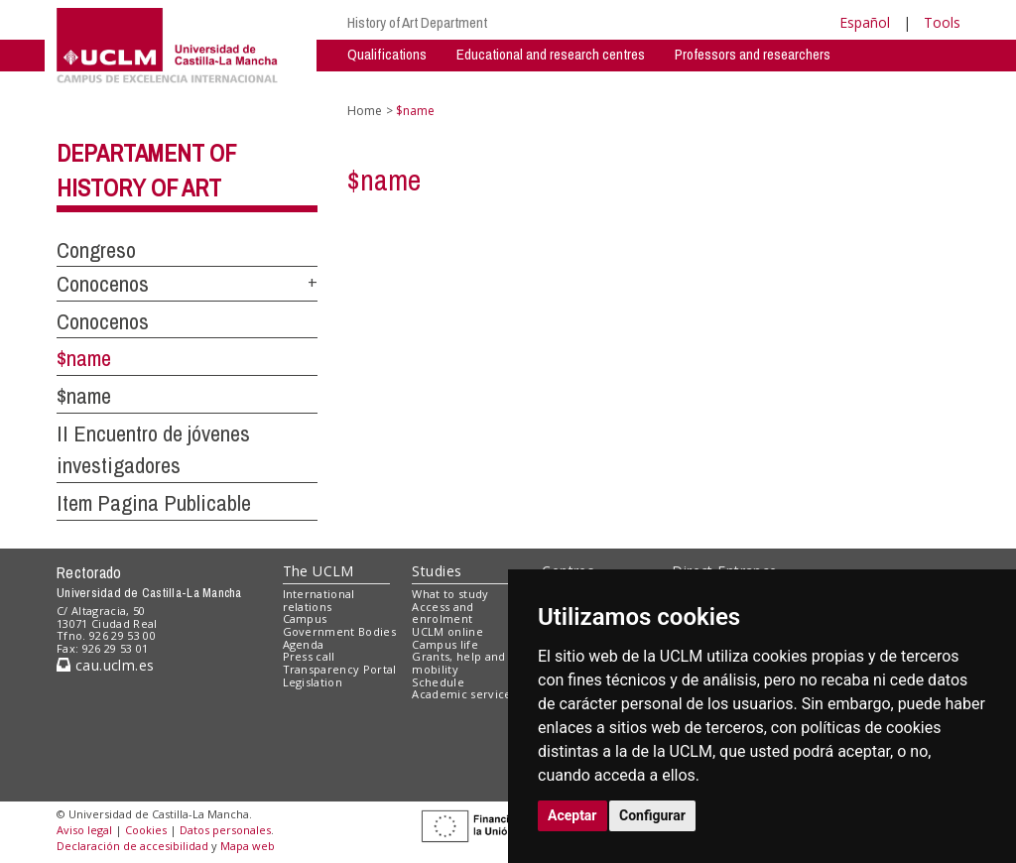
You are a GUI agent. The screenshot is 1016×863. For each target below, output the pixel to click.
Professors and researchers (752, 54)
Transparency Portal (340, 669)
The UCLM (318, 570)
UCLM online (447, 631)
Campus (305, 618)
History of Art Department (417, 22)
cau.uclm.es (105, 665)
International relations (319, 600)
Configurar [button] (652, 815)
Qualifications (387, 54)
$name (84, 358)
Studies (436, 570)
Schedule (438, 682)
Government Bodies (340, 631)
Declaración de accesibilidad (132, 845)
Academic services (464, 693)
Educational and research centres (550, 54)
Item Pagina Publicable (154, 503)
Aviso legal (84, 829)
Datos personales (225, 829)
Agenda (303, 644)
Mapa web (247, 845)
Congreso (96, 250)
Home (364, 110)
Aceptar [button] (572, 815)
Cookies (146, 829)
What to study (450, 593)
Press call (309, 656)
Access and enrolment (442, 613)
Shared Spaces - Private (627, 83)
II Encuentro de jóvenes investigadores (153, 450)
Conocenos (103, 284)
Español (864, 22)
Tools (942, 22)
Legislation (313, 682)
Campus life (445, 644)
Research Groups (396, 83)
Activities (502, 83)
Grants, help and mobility (458, 663)
